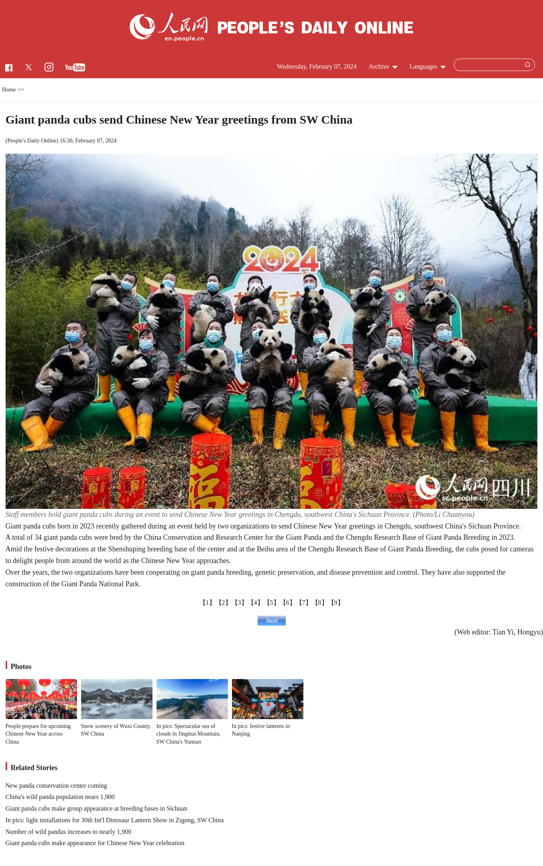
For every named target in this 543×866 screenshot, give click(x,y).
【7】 (304, 602)
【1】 (207, 602)
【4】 (256, 602)
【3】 (240, 602)
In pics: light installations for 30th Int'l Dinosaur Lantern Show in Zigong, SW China (115, 820)
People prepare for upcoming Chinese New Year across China (38, 734)
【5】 (272, 602)
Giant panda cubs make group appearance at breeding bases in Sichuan (96, 808)
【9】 (336, 602)
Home (9, 90)
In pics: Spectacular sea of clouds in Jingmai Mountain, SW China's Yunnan (189, 734)
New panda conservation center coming (56, 785)
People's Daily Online (31, 141)
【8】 (320, 602)
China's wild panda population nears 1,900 (60, 796)
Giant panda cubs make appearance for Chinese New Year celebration (95, 843)
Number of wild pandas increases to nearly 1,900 (69, 831)
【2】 (224, 602)
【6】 (288, 602)
